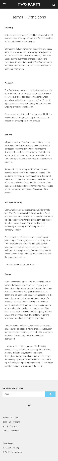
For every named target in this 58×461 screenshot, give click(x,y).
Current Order (8, 443)
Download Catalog (11, 447)
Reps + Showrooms (11, 422)
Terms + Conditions (11, 430)
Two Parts (29, 4)
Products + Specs (10, 417)
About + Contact (10, 426)
